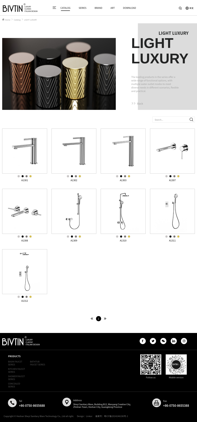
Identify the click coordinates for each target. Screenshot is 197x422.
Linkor (89, 416)
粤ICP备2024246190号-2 (116, 416)
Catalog (17, 19)
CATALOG (65, 8)
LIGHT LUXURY (30, 19)
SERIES (82, 8)
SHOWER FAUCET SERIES (16, 378)
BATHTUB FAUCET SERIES (37, 363)
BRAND (98, 8)
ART (113, 8)
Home (7, 19)
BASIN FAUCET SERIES (15, 363)
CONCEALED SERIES (14, 385)
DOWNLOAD (129, 8)
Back (137, 103)
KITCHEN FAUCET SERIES (16, 370)
